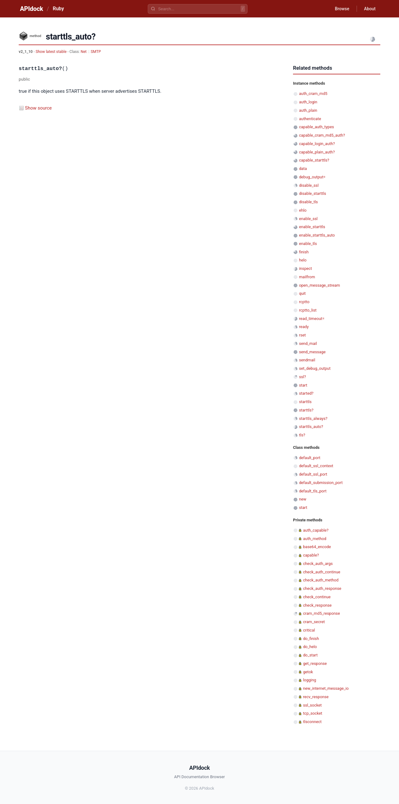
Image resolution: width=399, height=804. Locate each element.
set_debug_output (314, 368)
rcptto (304, 301)
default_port (309, 457)
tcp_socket (312, 713)
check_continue (316, 597)
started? (306, 393)
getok (308, 672)
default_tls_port (312, 491)
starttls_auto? (311, 426)
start (303, 385)
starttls (305, 401)
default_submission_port (321, 482)
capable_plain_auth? (317, 152)
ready (304, 326)
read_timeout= (311, 318)
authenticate (310, 118)
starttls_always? (313, 418)
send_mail (308, 343)
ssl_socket (312, 705)
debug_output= (312, 177)
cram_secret (314, 621)
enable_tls (308, 243)
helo (302, 260)
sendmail (307, 360)
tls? (302, 435)
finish (304, 252)
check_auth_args (318, 563)
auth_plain (308, 110)
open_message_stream (319, 285)
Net (84, 51)
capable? (311, 555)
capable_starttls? (314, 160)
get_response (315, 663)
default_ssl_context (316, 465)
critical (309, 630)
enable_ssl (308, 218)
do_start (310, 655)
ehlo (302, 210)
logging (309, 680)
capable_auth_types (316, 127)
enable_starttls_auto (317, 235)
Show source (38, 108)
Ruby (58, 9)
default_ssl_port (313, 474)
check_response (317, 605)
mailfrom (307, 277)
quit (302, 293)
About (369, 8)
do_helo (310, 646)
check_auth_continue (321, 572)
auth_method (314, 538)
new (302, 499)
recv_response (316, 696)
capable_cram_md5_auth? (322, 135)
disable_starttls (312, 193)
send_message (312, 352)
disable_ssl (309, 185)
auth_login (308, 102)
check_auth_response (322, 588)
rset (302, 335)
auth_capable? (316, 530)
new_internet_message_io (326, 688)
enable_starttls (312, 226)
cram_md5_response (321, 613)
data (303, 168)
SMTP (96, 51)
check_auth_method (321, 580)
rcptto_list (307, 310)
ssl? (302, 376)
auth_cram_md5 (313, 93)
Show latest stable (51, 51)
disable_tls (308, 202)
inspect (305, 268)
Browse (341, 8)
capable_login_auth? (317, 143)
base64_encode (317, 546)
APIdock (31, 8)
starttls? (306, 410)
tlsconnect (312, 721)
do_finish (311, 638)
